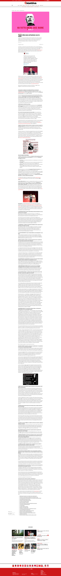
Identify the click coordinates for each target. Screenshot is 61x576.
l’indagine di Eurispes (21, 92)
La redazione (16, 0)
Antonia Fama (26, 539)
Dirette (38, 5)
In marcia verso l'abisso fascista (24, 501)
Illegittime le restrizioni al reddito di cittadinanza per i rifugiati (42, 540)
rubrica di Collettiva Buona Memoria (25, 137)
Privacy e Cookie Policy (43, 574)
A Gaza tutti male (27, 550)
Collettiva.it (14, 572)
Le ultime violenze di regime (24, 506)
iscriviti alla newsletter (30, 6)
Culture (36, 5)
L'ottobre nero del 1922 (23, 513)
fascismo (11, 513)
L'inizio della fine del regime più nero (25, 499)
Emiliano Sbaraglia (21, 554)
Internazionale (33, 5)
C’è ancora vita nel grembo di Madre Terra (21, 552)
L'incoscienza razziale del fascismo (25, 504)
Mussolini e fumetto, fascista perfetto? (25, 500)
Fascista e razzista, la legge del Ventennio (26, 511)
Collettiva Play (41, 5)
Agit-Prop (18, 10)
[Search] (21, 0)
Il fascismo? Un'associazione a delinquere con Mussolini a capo (29, 497)
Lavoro (18, 5)
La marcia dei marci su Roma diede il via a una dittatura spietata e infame (30, 498)
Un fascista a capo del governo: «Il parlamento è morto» (28, 508)
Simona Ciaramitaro (26, 551)
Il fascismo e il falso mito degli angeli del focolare (27, 510)
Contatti (13, 0)
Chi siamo (42, 570)
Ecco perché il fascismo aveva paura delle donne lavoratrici (28, 503)
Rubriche (15, 10)
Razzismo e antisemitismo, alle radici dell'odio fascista (27, 512)
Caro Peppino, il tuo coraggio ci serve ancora (33, 551)
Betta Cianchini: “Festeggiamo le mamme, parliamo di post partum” (30, 538)
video (23, 6)
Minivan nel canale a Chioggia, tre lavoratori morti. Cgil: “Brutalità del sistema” (42, 545)
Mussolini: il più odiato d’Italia (24, 507)
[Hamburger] (12, 5)
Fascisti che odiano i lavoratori (24, 502)
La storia (42, 573)
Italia (30, 5)
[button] (8, 511)
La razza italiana (22, 505)
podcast (25, 6)
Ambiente (21, 5)
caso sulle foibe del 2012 (35, 83)
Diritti (26, 5)
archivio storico (36, 6)
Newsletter (19, 0)
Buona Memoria (40, 49)
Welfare (28, 5)
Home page (13, 10)
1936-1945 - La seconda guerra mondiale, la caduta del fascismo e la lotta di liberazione (14, 553)
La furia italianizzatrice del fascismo (25, 509)
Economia (24, 5)
